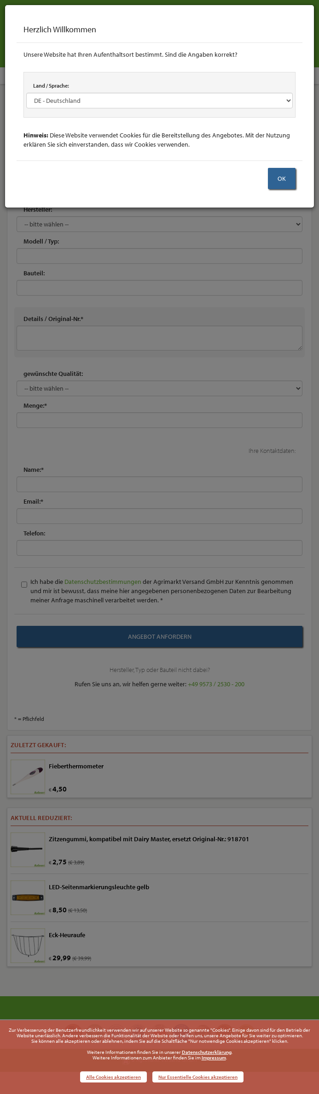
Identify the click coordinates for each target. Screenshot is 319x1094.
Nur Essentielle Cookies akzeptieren (198, 1077)
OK (282, 178)
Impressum (214, 1057)
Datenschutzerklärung (207, 1052)
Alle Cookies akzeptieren (113, 1077)
